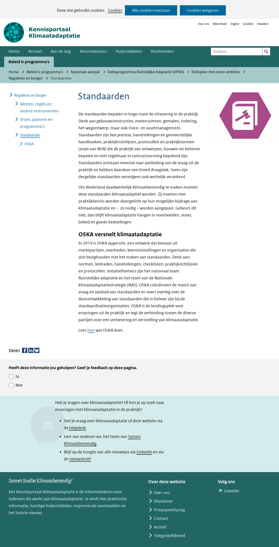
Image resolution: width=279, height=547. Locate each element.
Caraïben (248, 24)
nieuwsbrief (80, 458)
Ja (17, 376)
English (234, 24)
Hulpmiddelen (129, 51)
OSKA (29, 144)
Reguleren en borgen (30, 95)
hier (91, 330)
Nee (19, 385)
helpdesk (77, 427)
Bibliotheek (220, 24)
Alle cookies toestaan (151, 10)
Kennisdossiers (93, 51)
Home (14, 51)
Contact (161, 518)
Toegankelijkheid (169, 535)
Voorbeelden (162, 51)
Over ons (203, 24)
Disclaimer (163, 501)
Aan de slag (61, 51)
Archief (160, 527)
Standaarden (30, 135)
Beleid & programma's (29, 61)
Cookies (115, 10)
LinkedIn (144, 451)
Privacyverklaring (169, 509)
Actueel (35, 51)
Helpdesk (263, 24)
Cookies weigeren (203, 10)
